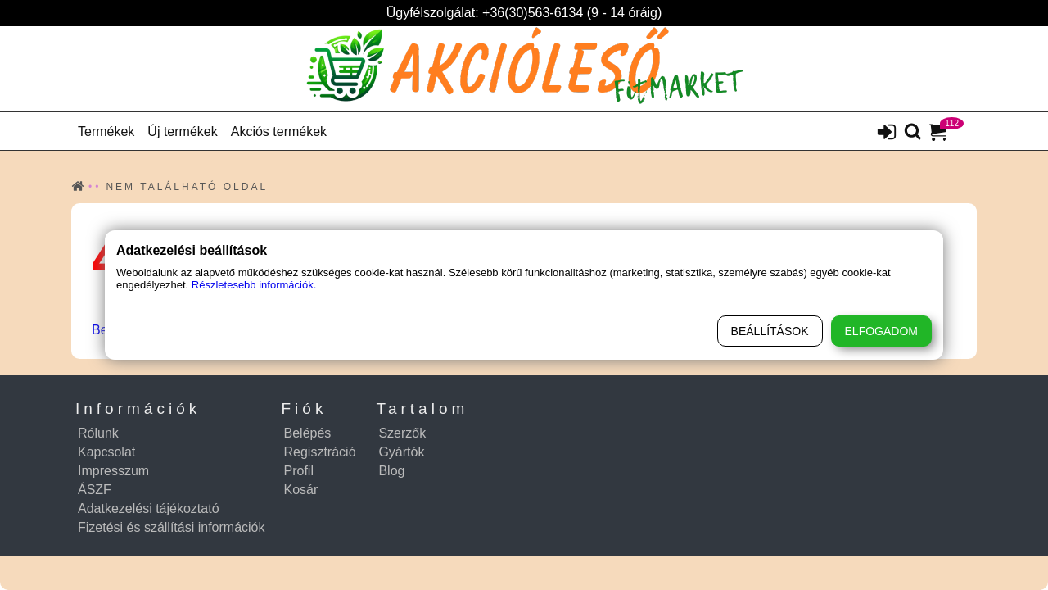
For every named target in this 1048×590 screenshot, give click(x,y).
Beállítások (770, 331)
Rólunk (98, 433)
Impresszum (113, 471)
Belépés (308, 433)
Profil (299, 471)
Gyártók (401, 452)
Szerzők (402, 433)
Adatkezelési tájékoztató (148, 508)
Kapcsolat (106, 452)
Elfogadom (881, 331)
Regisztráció (320, 452)
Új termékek (182, 131)
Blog (391, 471)
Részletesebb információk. (254, 285)
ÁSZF (94, 490)
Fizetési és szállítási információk (171, 527)
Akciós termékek (279, 131)
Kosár (301, 490)
